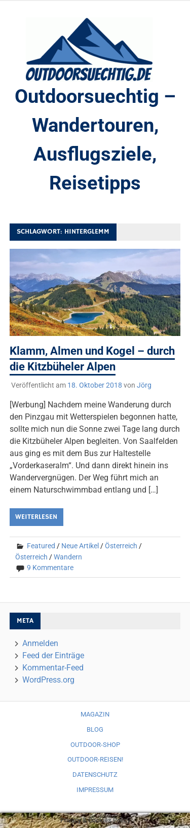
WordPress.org (48, 680)
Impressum (95, 790)
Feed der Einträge (53, 655)
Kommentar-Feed (53, 667)
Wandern (68, 557)
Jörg (144, 385)
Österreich (121, 546)
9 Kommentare (50, 567)
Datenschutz (95, 774)
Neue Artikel (80, 546)
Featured (41, 546)
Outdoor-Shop (95, 744)
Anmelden (40, 643)
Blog (95, 729)
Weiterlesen (36, 516)
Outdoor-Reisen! (95, 759)
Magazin (95, 714)
